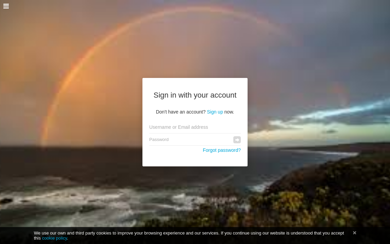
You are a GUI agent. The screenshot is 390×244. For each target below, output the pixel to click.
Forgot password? (222, 150)
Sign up (215, 112)
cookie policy (54, 238)
